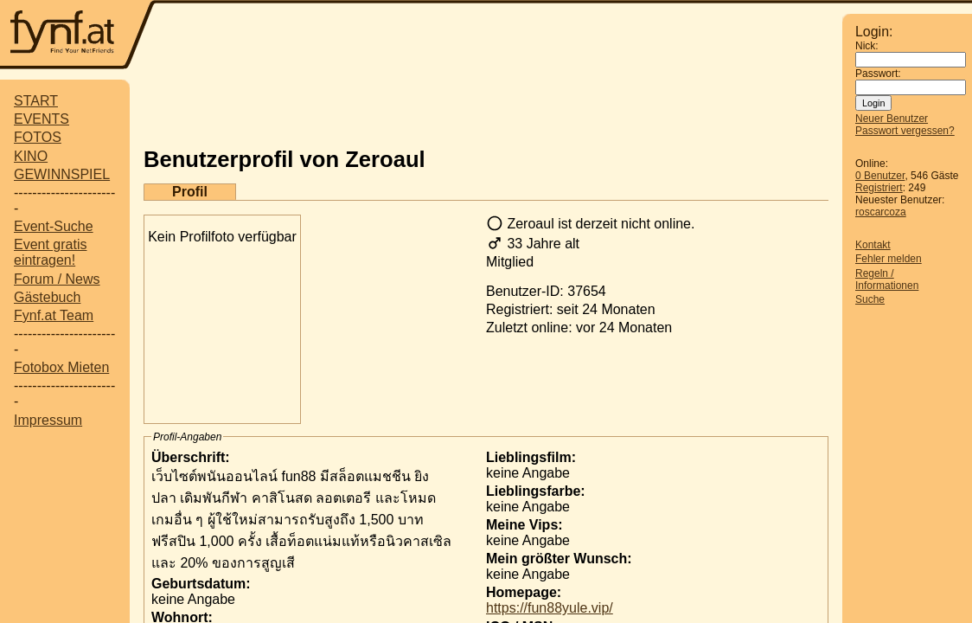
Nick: (867, 46)
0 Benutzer (880, 176)
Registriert (879, 188)
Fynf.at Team (53, 315)
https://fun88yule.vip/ (549, 608)
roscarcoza (880, 212)
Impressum (48, 420)
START (36, 100)
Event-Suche (53, 226)
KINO (31, 156)
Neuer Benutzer (891, 118)
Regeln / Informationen (886, 279)
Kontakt (873, 245)
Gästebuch (47, 297)
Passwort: (878, 73)
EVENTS (41, 119)
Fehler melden (888, 259)
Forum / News (57, 279)
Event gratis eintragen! (50, 252)
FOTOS (37, 137)
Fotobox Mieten (61, 367)
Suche (870, 299)
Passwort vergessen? (905, 131)
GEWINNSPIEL (62, 174)
